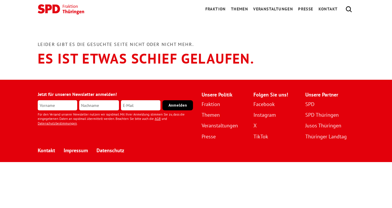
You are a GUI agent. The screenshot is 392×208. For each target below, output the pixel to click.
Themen (239, 9)
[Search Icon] (349, 9)
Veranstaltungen (273, 9)
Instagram (264, 115)
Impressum (76, 150)
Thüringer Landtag (326, 136)
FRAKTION (215, 9)
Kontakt (328, 9)
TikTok (260, 136)
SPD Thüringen (322, 115)
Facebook (264, 104)
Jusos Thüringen (323, 125)
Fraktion (211, 104)
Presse (305, 9)
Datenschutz (110, 150)
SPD (310, 104)
